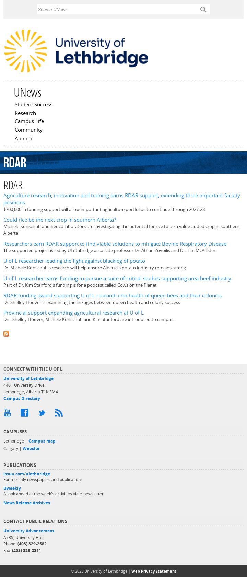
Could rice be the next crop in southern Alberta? (59, 219)
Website (31, 448)
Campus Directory (21, 398)
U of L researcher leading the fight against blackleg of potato (74, 260)
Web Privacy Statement (153, 571)
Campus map (42, 441)
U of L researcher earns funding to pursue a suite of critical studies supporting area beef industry (117, 278)
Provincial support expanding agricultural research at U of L (73, 312)
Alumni (23, 139)
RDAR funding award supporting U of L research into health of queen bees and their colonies (112, 295)
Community (29, 130)
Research (25, 113)
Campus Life (29, 122)
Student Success (33, 105)
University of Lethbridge (28, 378)
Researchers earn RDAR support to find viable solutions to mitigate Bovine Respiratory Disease (114, 243)
